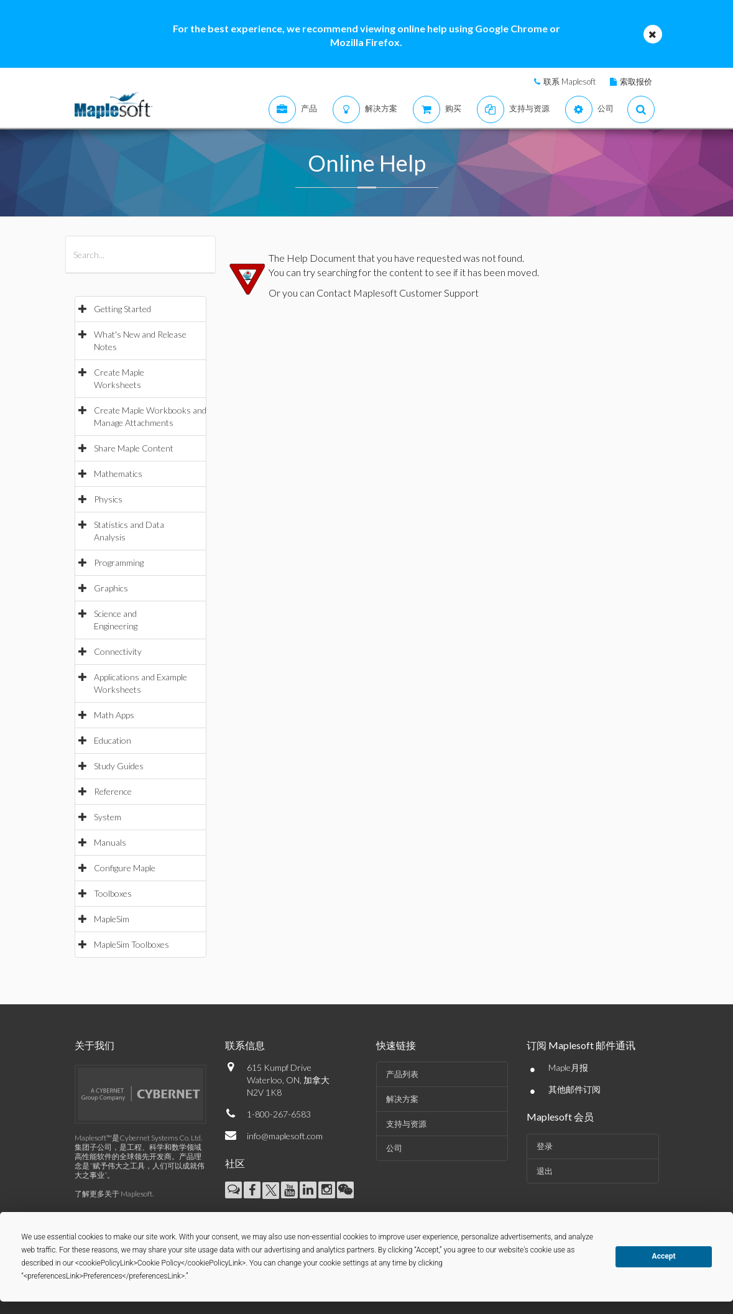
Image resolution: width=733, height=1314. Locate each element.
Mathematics (118, 473)
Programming (119, 562)
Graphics (111, 588)
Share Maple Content (133, 448)
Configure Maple (124, 868)
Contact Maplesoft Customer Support (397, 292)
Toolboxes (113, 893)
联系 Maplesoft (569, 81)
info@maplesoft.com (285, 1136)
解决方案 (402, 1099)
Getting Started (122, 308)
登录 (545, 1146)
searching (337, 272)
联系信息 (245, 1045)
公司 (394, 1148)
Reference (113, 791)
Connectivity (118, 651)
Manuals (110, 842)
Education (112, 740)
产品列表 (402, 1074)
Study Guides (119, 766)
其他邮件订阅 (574, 1089)
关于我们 (94, 1045)
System (107, 817)
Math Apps (114, 715)
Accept (664, 1256)
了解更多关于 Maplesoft (113, 1193)
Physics (108, 499)
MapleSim (111, 919)
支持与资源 (406, 1124)
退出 (545, 1171)
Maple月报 (568, 1067)
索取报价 (636, 81)
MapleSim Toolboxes (131, 944)
